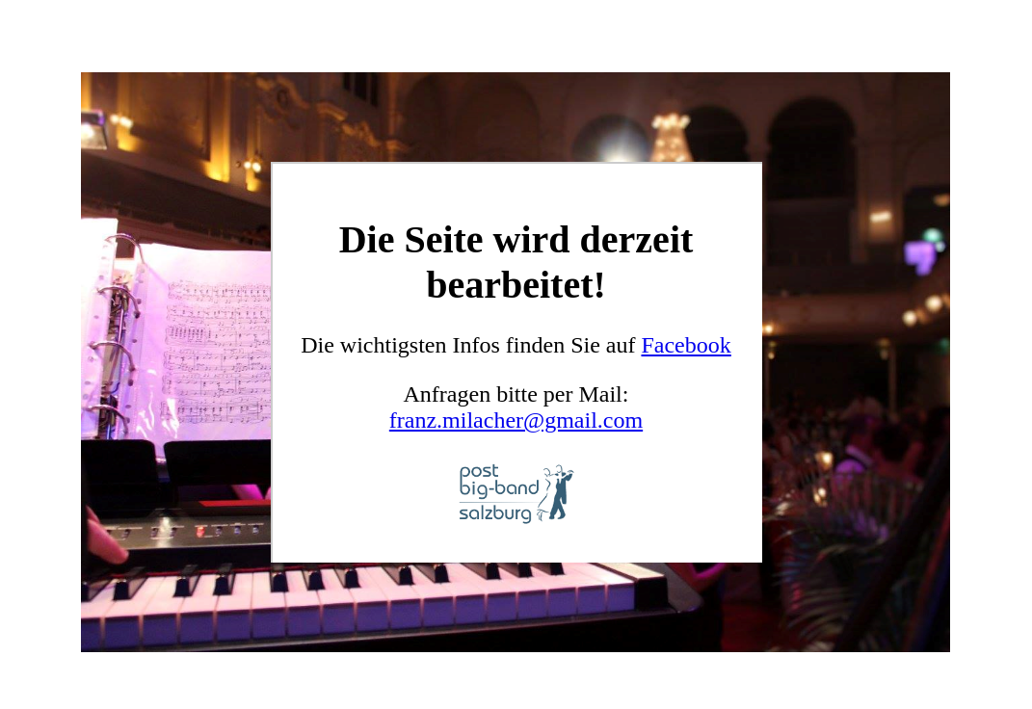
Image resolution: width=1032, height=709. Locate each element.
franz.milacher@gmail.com (516, 420)
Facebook (685, 344)
